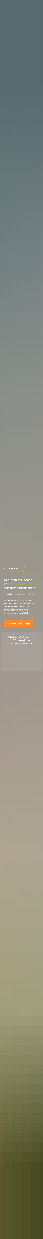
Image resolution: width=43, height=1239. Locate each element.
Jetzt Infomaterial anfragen (18, 392)
